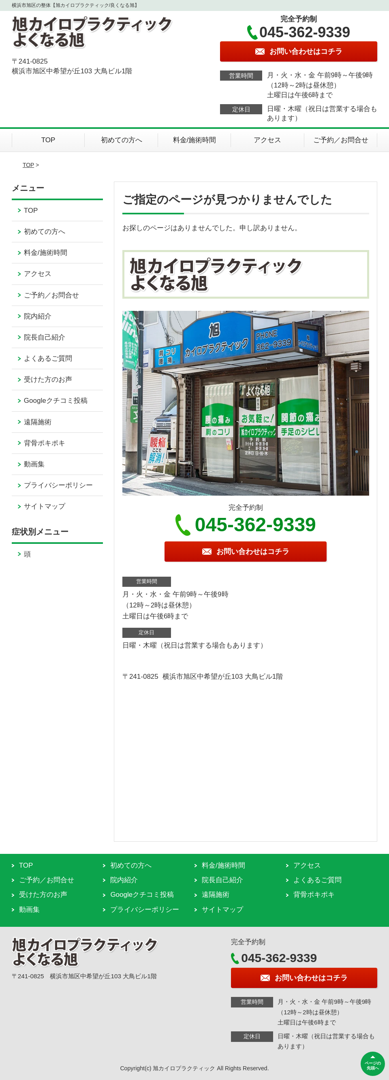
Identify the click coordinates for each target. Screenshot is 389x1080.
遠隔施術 (37, 422)
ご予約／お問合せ (340, 140)
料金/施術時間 (194, 140)
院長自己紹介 (44, 337)
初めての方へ (121, 140)
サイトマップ (44, 506)
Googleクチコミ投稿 (56, 400)
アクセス (267, 140)
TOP (48, 140)
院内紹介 (37, 316)
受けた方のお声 (48, 379)
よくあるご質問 (48, 358)
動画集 (34, 464)
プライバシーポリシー (58, 485)
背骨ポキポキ (44, 443)
